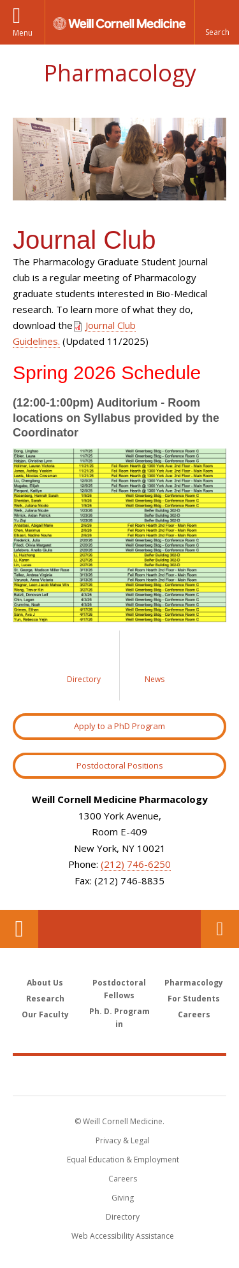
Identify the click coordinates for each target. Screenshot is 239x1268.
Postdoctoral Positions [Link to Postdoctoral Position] (119, 765)
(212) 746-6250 (136, 864)
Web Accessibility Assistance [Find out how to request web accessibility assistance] (122, 1235)
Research (45, 998)
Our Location (19, 929)
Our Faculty (45, 1014)
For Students (194, 998)
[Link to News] (155, 665)
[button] (216, 22)
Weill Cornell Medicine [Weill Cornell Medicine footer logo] (119, 1075)
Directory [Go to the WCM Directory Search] (123, 1216)
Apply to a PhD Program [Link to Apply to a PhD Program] (119, 726)
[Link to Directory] (85, 665)
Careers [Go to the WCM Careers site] (122, 1178)
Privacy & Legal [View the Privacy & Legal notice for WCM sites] (123, 1140)
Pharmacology (119, 72)
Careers (194, 1014)
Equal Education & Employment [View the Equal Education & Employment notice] (123, 1159)
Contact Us (220, 929)
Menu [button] (23, 32)
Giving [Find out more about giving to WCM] (123, 1197)
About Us (45, 982)
